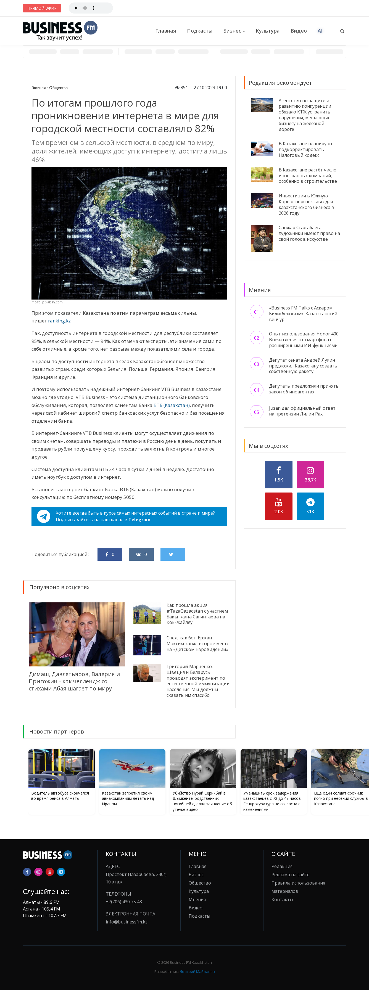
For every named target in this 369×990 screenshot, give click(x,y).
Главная (165, 30)
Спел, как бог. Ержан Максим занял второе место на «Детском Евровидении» (198, 643)
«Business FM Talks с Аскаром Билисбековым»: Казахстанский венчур (303, 313)
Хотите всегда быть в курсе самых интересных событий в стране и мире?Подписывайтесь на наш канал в (126, 516)
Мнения (197, 899)
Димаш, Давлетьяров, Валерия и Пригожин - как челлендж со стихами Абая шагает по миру (74, 681)
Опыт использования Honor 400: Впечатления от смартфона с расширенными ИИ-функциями (304, 339)
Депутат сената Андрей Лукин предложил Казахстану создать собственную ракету (303, 366)
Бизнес (232, 30)
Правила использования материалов (298, 887)
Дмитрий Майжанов (197, 971)
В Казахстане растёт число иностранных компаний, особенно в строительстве (308, 175)
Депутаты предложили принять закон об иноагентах (304, 389)
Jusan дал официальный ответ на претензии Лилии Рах (302, 411)
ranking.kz (59, 320)
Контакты (282, 899)
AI (320, 30)
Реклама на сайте (291, 875)
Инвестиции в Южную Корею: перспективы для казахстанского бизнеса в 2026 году (306, 204)
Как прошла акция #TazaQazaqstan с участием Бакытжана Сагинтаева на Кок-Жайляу (197, 613)
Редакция (282, 866)
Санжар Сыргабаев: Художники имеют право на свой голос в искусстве (309, 233)
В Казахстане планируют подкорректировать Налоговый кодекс (306, 149)
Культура (268, 30)
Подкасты (199, 30)
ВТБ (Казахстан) (172, 405)
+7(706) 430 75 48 (124, 902)
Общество (58, 88)
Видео (299, 30)
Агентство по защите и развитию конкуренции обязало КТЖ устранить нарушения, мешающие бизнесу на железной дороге (305, 114)
